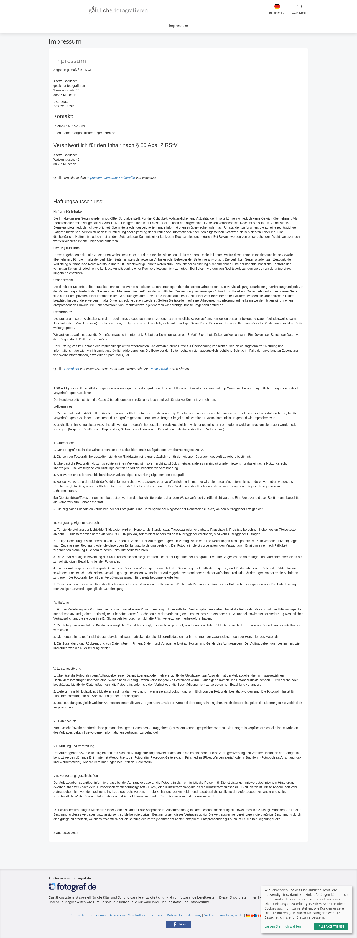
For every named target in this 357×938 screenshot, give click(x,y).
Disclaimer (71, 369)
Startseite (78, 915)
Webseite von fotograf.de (223, 915)
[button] (178, 924)
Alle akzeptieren (331, 926)
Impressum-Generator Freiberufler (111, 178)
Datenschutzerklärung (184, 915)
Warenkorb (300, 9)
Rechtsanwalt (159, 369)
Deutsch (277, 9)
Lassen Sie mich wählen (283, 926)
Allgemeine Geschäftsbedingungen (136, 915)
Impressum (178, 25)
